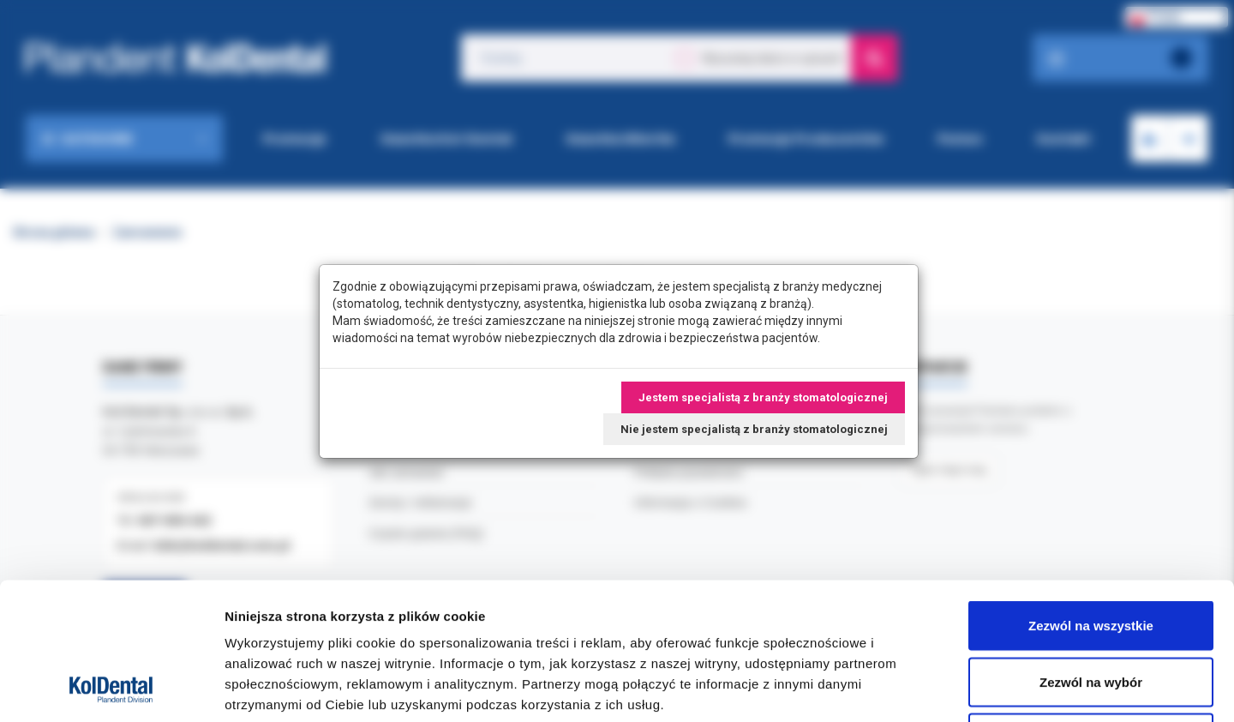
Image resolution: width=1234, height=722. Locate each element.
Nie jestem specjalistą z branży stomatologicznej (754, 429)
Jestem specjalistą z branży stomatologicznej (763, 397)
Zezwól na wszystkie (1090, 497)
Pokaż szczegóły (914, 688)
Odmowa (1090, 609)
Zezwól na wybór (1090, 553)
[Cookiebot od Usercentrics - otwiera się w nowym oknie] (111, 688)
